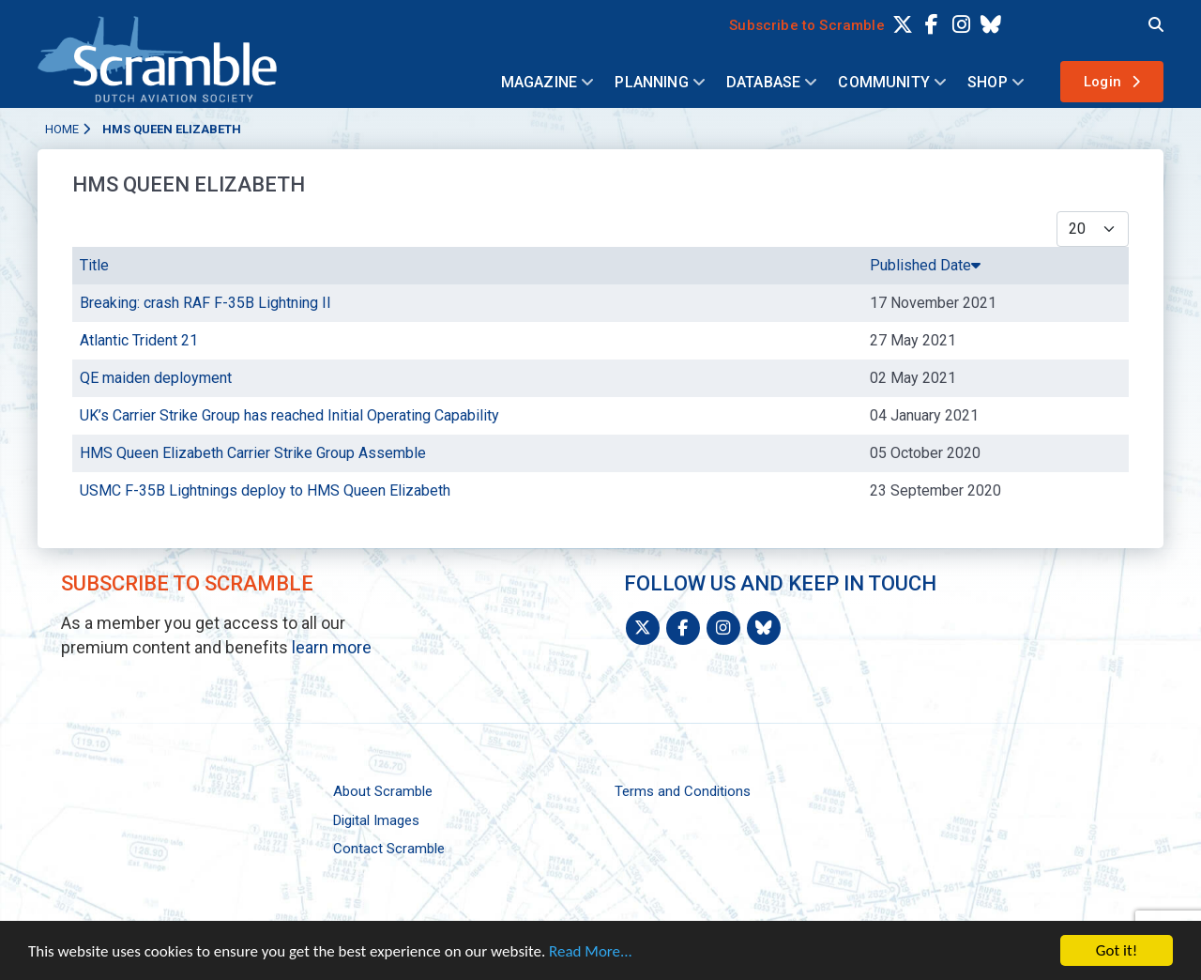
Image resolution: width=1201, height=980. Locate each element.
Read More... (590, 955)
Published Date (925, 265)
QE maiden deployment (156, 378)
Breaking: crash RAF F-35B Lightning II (205, 303)
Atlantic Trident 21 (139, 340)
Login (1103, 81)
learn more (332, 647)
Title (94, 265)
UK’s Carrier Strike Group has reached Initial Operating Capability (289, 415)
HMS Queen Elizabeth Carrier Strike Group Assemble (253, 453)
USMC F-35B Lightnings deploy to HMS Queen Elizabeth (265, 490)
